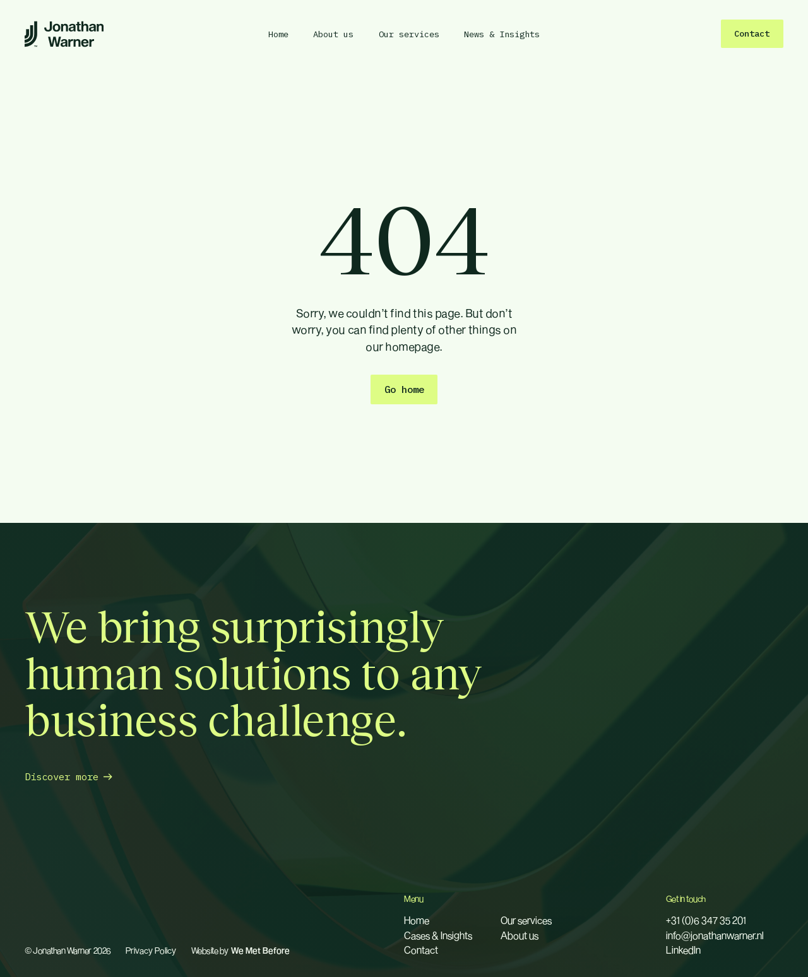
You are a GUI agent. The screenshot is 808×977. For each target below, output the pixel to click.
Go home (404, 389)
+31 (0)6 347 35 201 (706, 920)
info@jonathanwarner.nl (715, 935)
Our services (526, 920)
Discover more (61, 776)
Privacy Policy (151, 951)
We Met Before (260, 951)
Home (416, 920)
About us (519, 935)
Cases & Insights (438, 935)
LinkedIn (683, 950)
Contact (421, 950)
